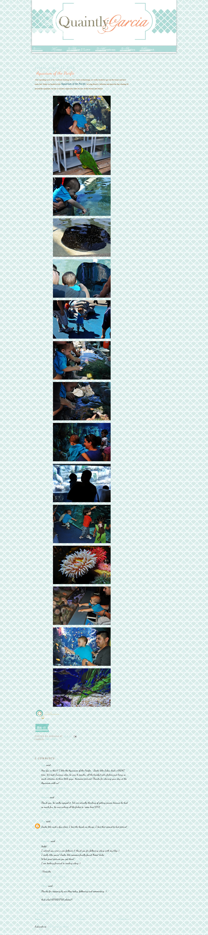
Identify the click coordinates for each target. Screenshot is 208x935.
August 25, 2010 (53, 904)
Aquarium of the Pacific (55, 73)
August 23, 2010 (53, 788)
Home (81, 919)
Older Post (123, 919)
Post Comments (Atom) (58, 926)
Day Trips (51, 739)
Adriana (45, 797)
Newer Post (40, 919)
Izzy (43, 764)
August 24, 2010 (53, 831)
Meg (43, 821)
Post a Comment (42, 913)
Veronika (45, 841)
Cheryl (44, 885)
